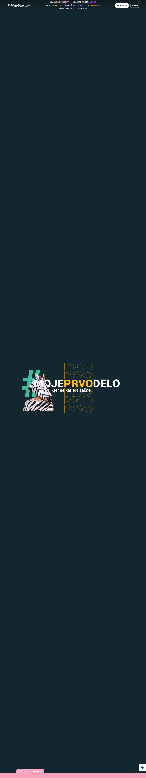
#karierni (66, 8)
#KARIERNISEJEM (29, 771)
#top (94, 5)
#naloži (74, 5)
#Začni (59, 2)
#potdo (53, 5)
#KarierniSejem (84, 2)
